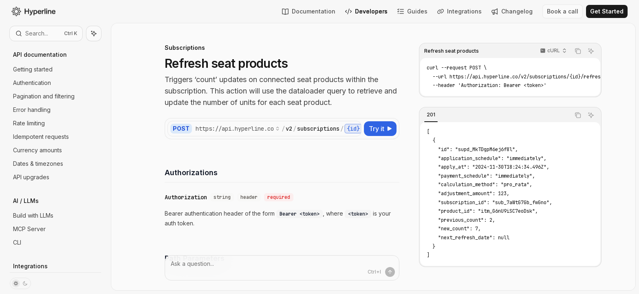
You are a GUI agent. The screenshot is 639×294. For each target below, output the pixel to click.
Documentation (308, 11)
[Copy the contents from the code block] (578, 51)
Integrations (459, 11)
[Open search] (46, 33)
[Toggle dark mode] (20, 283)
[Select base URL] (237, 129)
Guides (412, 11)
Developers (366, 11)
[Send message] (390, 272)
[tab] (431, 115)
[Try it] (380, 128)
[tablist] (494, 115)
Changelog (512, 11)
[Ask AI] (591, 51)
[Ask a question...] (282, 268)
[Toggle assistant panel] (93, 33)
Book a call (562, 11)
